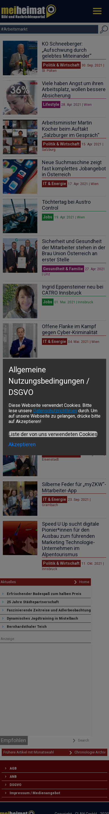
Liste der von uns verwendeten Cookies (52, 434)
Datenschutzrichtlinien (55, 410)
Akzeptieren (22, 444)
